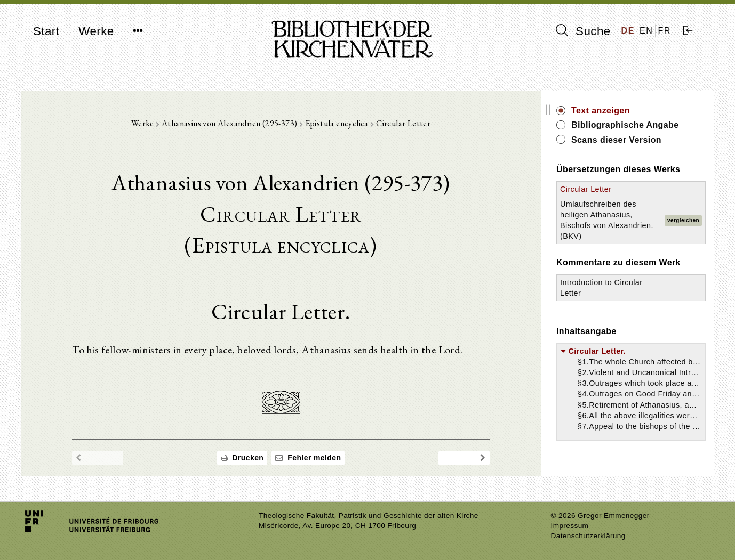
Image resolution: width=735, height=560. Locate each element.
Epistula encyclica (338, 123)
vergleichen (683, 220)
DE (628, 30)
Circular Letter (585, 189)
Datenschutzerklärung (588, 536)
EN (646, 30)
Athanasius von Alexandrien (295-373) (230, 123)
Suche (583, 31)
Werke (96, 31)
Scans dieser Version (616, 139)
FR (664, 30)
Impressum (570, 526)
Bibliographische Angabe (625, 124)
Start (46, 31)
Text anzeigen (600, 110)
